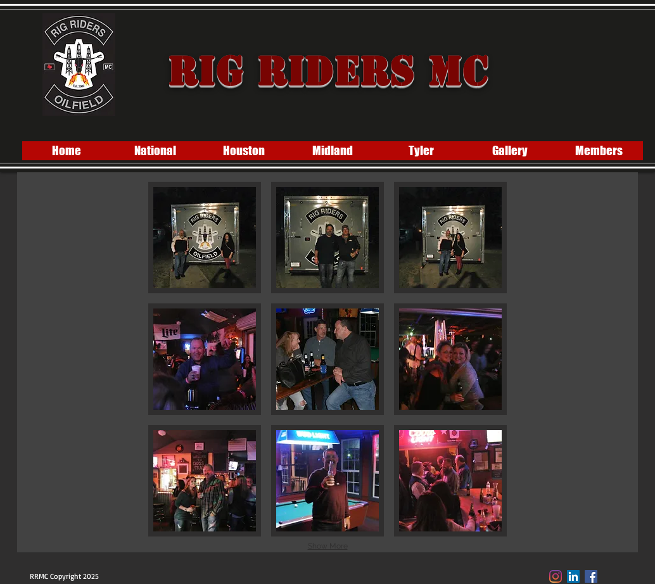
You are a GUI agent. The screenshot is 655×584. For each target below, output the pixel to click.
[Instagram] (555, 576)
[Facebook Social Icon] (591, 576)
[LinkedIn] (573, 576)
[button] (204, 237)
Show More (328, 546)
